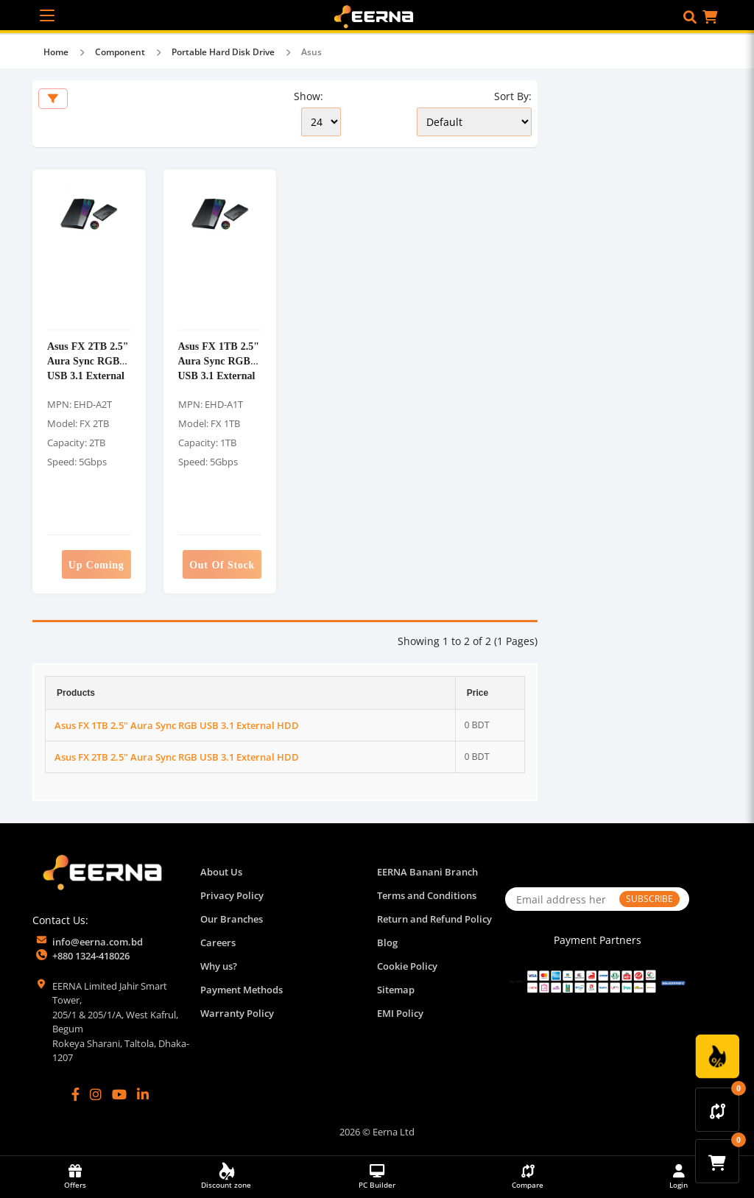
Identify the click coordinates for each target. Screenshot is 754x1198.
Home (55, 52)
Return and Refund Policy (434, 919)
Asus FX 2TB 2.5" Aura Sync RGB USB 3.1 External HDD (87, 368)
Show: (308, 96)
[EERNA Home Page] (377, 15)
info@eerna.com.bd (97, 941)
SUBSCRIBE (649, 898)
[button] (690, 17)
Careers (218, 942)
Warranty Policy (237, 1013)
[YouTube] (119, 1094)
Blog (387, 942)
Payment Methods (241, 989)
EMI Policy (400, 1013)
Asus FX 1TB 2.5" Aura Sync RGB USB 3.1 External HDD (218, 368)
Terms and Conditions (426, 895)
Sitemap (396, 989)
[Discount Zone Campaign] (717, 1057)
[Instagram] (96, 1094)
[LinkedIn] (143, 1094)
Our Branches (231, 919)
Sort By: (513, 96)
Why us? (218, 966)
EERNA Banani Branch (427, 871)
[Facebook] (75, 1094)
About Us (221, 871)
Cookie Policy (407, 966)
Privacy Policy (232, 895)
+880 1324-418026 (91, 955)
